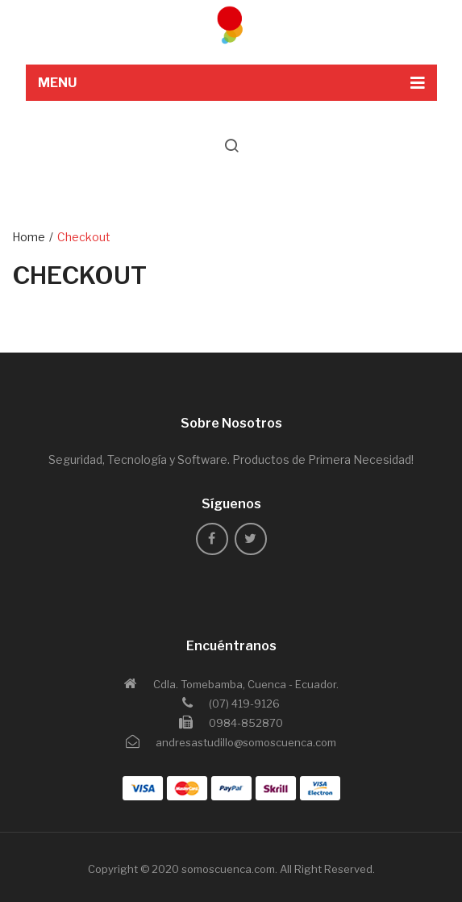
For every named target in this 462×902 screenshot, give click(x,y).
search (231, 145)
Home (28, 237)
